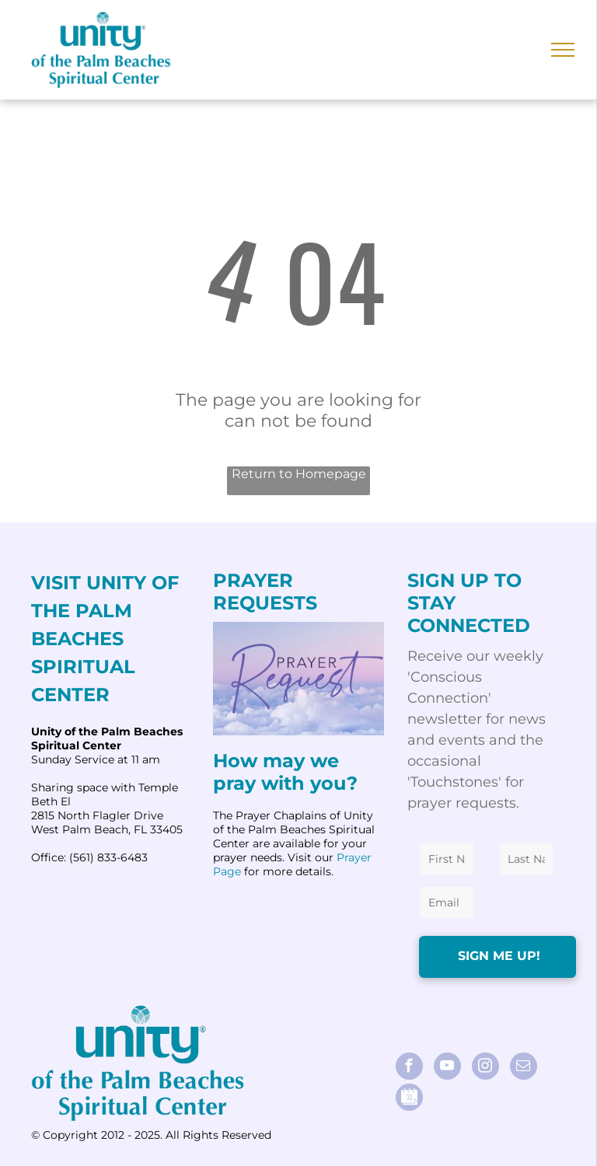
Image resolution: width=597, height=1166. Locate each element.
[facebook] (409, 1068)
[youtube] (447, 1068)
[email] (523, 1068)
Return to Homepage (299, 473)
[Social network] (409, 1099)
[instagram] (485, 1068)
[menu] (563, 50)
